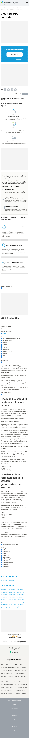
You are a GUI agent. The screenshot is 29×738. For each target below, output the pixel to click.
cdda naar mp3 (12, 597)
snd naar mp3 (4, 592)
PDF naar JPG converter (6, 690)
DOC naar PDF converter (6, 687)
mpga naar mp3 (21, 602)
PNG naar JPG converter (20, 679)
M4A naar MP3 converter (6, 664)
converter (9, 576)
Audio (13, 8)
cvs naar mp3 (20, 594)
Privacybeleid (14, 712)
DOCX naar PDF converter (20, 687)
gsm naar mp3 (20, 592)
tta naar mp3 (20, 597)
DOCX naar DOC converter (20, 684)
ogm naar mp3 (4, 607)
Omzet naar (11, 585)
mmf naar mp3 (12, 604)
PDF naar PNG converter (20, 690)
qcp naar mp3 (12, 607)
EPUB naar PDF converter (20, 664)
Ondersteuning (15, 715)
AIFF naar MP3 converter (20, 673)
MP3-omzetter (10, 9)
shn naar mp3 (4, 597)
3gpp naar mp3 (4, 602)
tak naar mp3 (12, 589)
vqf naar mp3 (20, 589)
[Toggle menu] (27, 3)
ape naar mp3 (12, 594)
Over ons (14, 704)
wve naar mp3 (12, 599)
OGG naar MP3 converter (20, 676)
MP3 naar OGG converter (20, 670)
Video (18, 8)
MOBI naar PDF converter (7, 676)
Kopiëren (25, 93)
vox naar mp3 (4, 594)
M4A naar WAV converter (6, 673)
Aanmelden (18, 59)
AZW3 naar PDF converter (7, 679)
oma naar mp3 (20, 604)
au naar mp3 (12, 592)
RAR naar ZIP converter (6, 670)
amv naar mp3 (4, 604)
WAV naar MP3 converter (20, 662)
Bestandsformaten (14, 708)
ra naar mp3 (3, 589)
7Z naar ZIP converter (6, 662)
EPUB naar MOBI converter (7, 667)
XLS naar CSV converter (20, 681)
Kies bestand (14, 54)
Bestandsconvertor (5, 8)
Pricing (14, 722)
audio (4, 333)
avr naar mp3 (4, 599)
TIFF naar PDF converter (6, 693)
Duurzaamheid (14, 726)
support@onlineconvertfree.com (14, 733)
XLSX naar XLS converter (7, 684)
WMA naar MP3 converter (20, 667)
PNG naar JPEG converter (7, 681)
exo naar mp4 (12, 580)
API (14, 719)
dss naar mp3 (20, 599)
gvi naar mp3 (20, 607)
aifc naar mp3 (12, 602)
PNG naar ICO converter (20, 693)
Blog (14, 730)
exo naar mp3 (4, 580)
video (4, 288)
